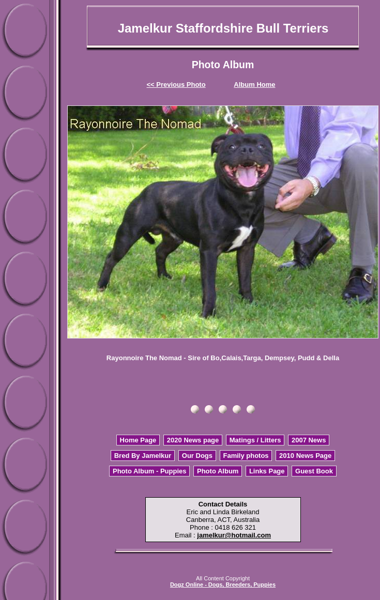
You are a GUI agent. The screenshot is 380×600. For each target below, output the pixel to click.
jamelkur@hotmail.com (234, 535)
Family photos (245, 455)
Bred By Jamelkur (143, 455)
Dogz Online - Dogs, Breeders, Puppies (223, 584)
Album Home (254, 84)
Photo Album (217, 471)
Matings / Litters (255, 440)
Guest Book (314, 471)
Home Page (138, 440)
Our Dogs (197, 455)
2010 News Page (305, 455)
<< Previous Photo (176, 84)
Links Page (267, 471)
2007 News (309, 440)
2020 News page (193, 440)
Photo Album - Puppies (150, 471)
